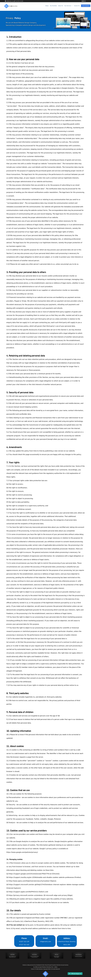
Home (47, 5)
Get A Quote (86, 5)
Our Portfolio (53, 5)
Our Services (67, 5)
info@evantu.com (10, 1)
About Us (60, 5)
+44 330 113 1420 (19, 1)
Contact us (77, 5)
